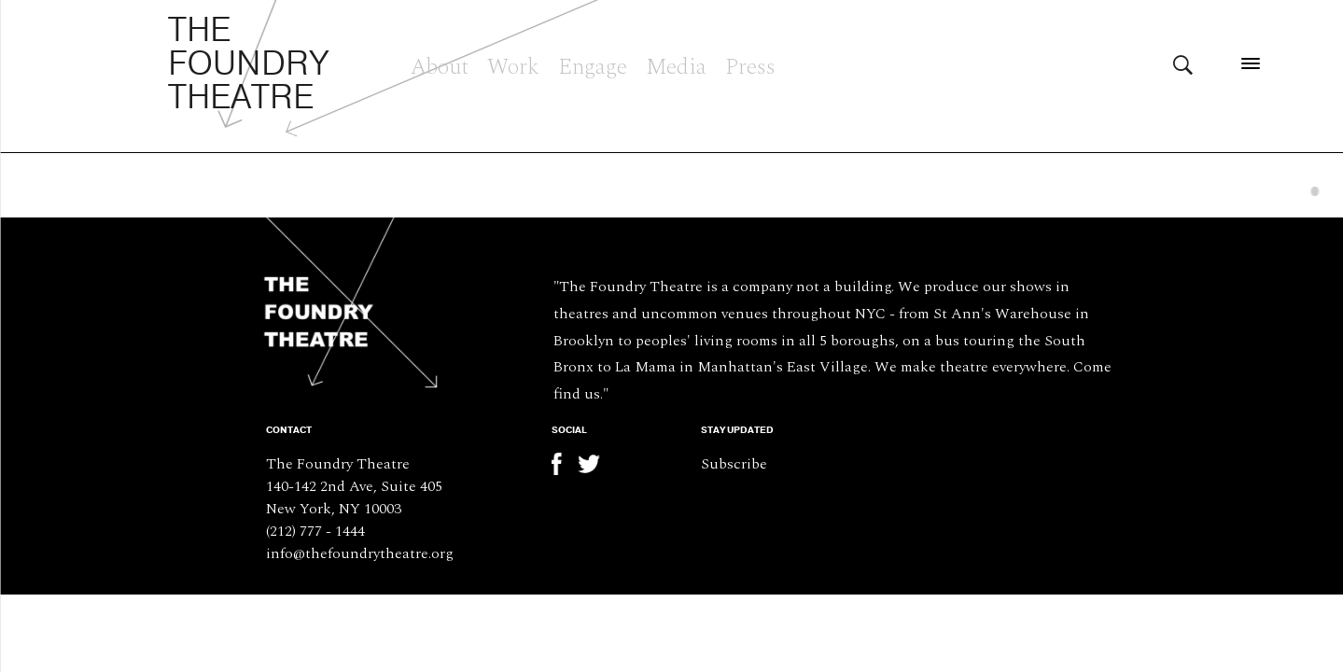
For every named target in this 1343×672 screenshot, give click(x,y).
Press (750, 64)
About (440, 64)
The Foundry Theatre (248, 64)
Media (676, 64)
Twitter (589, 464)
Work (513, 64)
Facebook (563, 464)
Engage (592, 64)
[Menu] (1250, 63)
